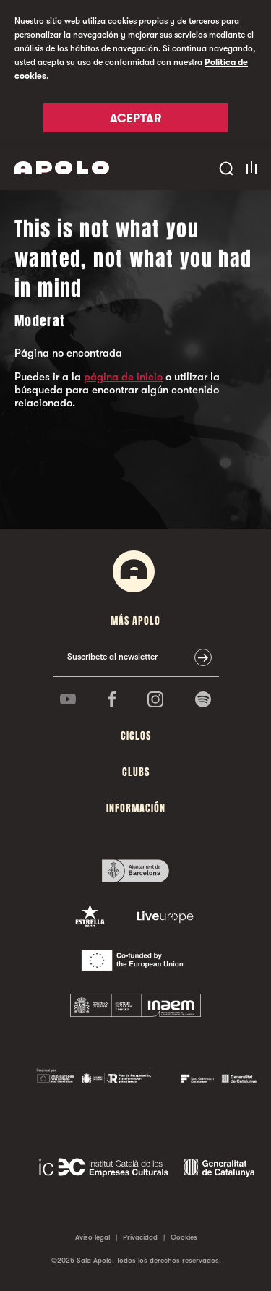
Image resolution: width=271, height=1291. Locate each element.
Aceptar (135, 118)
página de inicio (123, 376)
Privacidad (140, 1237)
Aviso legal (92, 1237)
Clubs (136, 772)
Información (135, 808)
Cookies (184, 1237)
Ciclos (136, 736)
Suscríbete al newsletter (112, 657)
